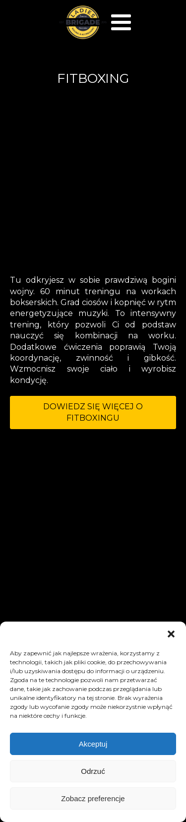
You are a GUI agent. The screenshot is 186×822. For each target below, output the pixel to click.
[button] (171, 634)
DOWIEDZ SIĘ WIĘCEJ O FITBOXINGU (93, 412)
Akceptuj (93, 744)
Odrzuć (93, 771)
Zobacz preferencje (92, 798)
